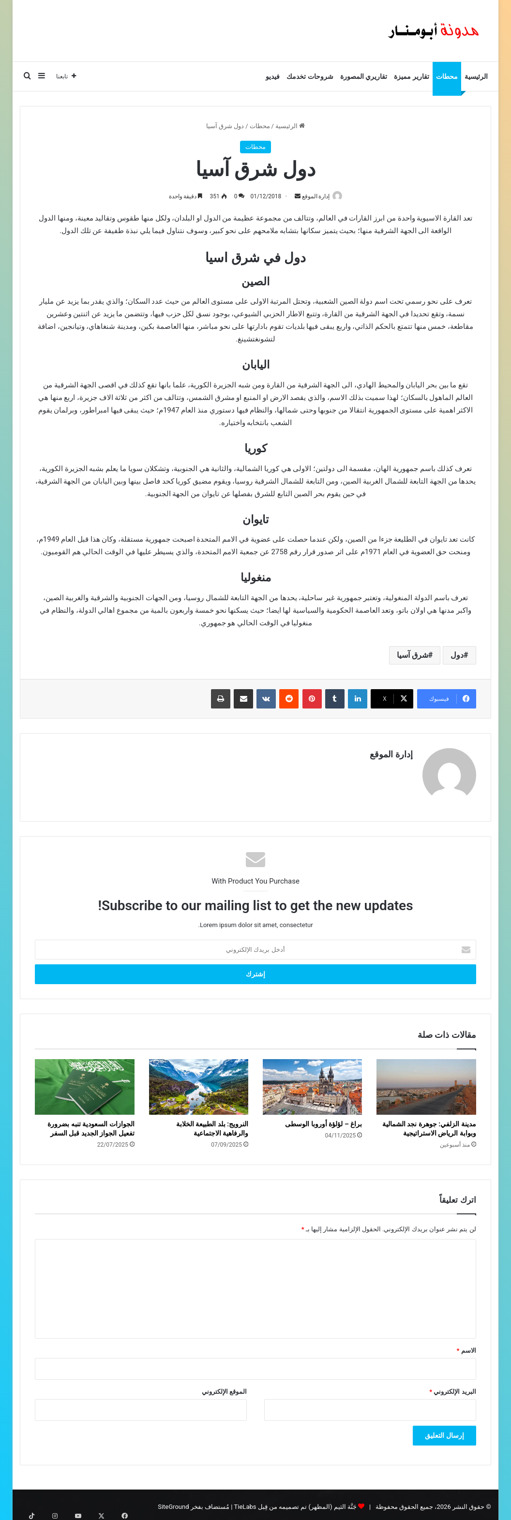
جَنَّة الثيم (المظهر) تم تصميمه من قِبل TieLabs (295, 1502)
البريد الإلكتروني (452, 1387)
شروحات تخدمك (309, 76)
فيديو (273, 76)
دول (457, 655)
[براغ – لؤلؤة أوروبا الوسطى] (312, 1083)
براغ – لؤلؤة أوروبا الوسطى (323, 1120)
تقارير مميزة (411, 76)
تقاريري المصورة (363, 76)
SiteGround (173, 1502)
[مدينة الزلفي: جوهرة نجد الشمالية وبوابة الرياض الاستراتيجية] (426, 1083)
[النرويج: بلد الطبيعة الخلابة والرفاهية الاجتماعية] (198, 1083)
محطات (447, 76)
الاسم (466, 1346)
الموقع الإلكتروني (224, 1387)
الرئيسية (476, 76)
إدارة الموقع (314, 196)
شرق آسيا (412, 655)
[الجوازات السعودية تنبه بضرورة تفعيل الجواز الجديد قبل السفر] (84, 1083)
